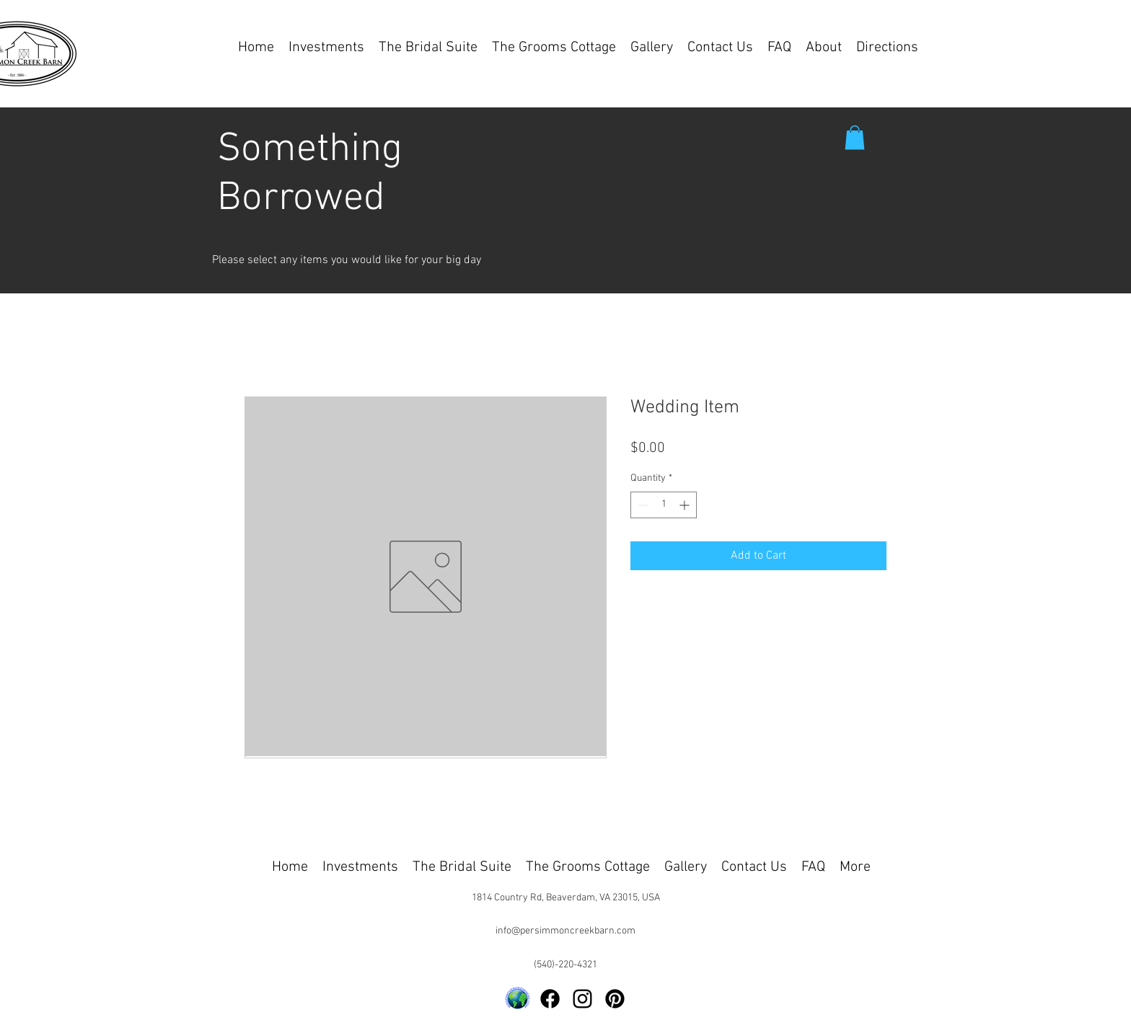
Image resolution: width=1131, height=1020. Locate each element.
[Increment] (686, 505)
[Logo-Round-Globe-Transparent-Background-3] (517, 998)
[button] (855, 137)
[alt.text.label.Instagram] (582, 998)
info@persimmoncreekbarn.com (565, 931)
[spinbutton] (664, 505)
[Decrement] (642, 505)
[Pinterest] (615, 998)
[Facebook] (550, 998)
